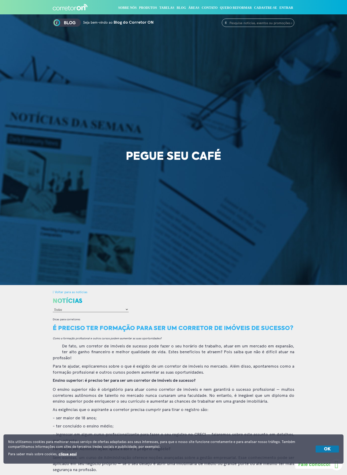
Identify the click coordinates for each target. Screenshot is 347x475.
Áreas (193, 8)
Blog (181, 8)
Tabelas (166, 8)
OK (327, 449)
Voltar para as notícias (70, 292)
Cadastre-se (265, 8)
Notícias (67, 301)
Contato (209, 8)
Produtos (148, 8)
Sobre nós (127, 8)
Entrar (286, 8)
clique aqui (68, 454)
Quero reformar (236, 8)
